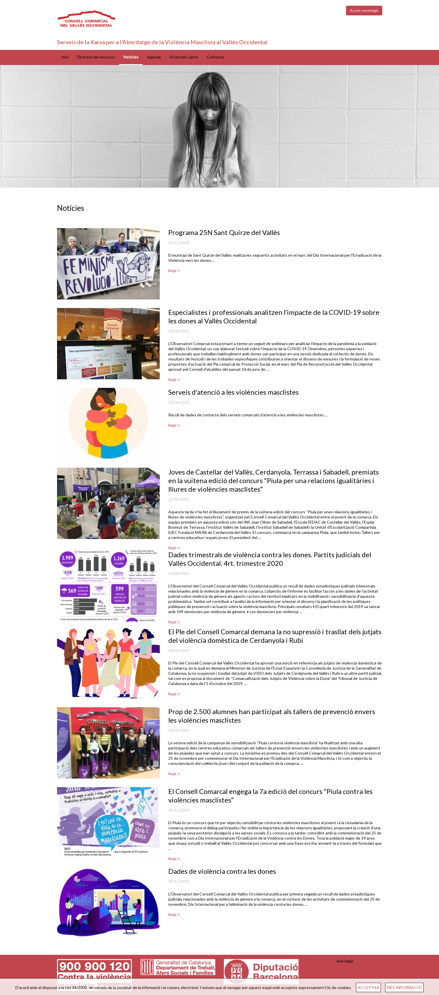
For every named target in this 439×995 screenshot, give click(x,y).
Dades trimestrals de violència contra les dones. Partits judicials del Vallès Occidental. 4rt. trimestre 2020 (269, 558)
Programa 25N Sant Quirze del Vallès (224, 232)
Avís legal (344, 960)
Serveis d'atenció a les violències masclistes (233, 392)
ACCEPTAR (368, 987)
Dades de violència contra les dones (222, 871)
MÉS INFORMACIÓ (404, 987)
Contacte (215, 56)
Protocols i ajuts (183, 56)
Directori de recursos (96, 56)
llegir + (174, 270)
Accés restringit (364, 10)
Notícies (131, 56)
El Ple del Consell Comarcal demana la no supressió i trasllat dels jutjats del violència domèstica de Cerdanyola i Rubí (274, 635)
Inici (65, 56)
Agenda (154, 56)
